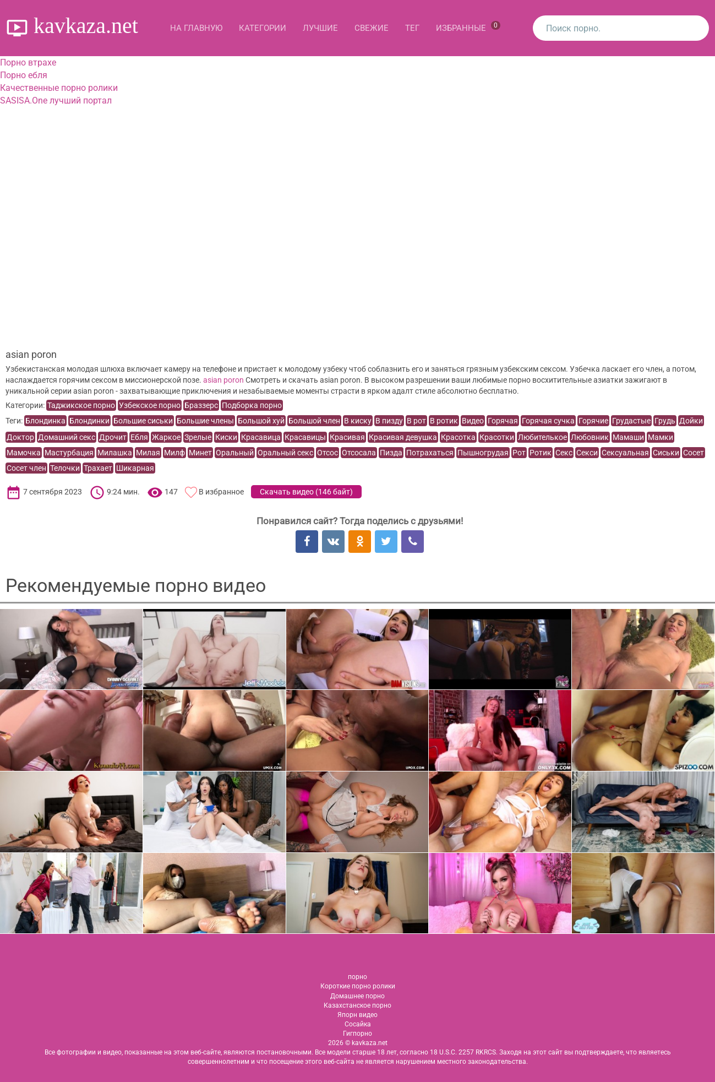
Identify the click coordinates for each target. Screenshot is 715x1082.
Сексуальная (625, 452)
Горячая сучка (548, 420)
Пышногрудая (483, 452)
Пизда (391, 452)
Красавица (261, 437)
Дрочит (113, 437)
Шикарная (135, 468)
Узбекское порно (150, 405)
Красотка (458, 437)
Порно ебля (23, 75)
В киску (358, 420)
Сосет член (26, 468)
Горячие (593, 420)
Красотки (496, 437)
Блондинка (45, 420)
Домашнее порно (357, 996)
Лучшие (320, 28)
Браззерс (201, 405)
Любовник (590, 437)
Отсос (327, 452)
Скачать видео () (306, 491)
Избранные (468, 27)
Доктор (20, 437)
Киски (226, 437)
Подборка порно (252, 405)
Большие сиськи (143, 420)
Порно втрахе (28, 62)
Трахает (98, 468)
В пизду (389, 420)
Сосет (693, 452)
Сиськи (666, 452)
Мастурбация (69, 452)
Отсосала (359, 452)
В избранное (221, 491)
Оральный (235, 452)
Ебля (139, 437)
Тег (412, 28)
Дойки (691, 420)
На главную (196, 28)
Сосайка (358, 1024)
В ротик (444, 420)
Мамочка (24, 452)
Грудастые (631, 420)
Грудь (664, 420)
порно (357, 977)
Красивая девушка (403, 437)
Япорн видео (357, 1015)
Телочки (65, 468)
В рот (416, 420)
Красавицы (305, 437)
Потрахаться (430, 452)
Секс (563, 452)
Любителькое (542, 437)
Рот (519, 452)
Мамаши (628, 437)
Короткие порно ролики (357, 986)
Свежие (371, 28)
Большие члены (205, 420)
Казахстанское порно (357, 1005)
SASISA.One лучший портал (56, 100)
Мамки (660, 437)
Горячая (503, 420)
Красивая (347, 437)
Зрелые (197, 437)
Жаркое (166, 437)
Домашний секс (66, 437)
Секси (587, 452)
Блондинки (89, 420)
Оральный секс (285, 452)
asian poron (223, 380)
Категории (262, 28)
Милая (148, 452)
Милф (174, 452)
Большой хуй (261, 420)
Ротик (541, 452)
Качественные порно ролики (59, 88)
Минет (200, 452)
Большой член (314, 420)
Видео (473, 420)
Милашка (114, 452)
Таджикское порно (81, 405)
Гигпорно (357, 1033)
